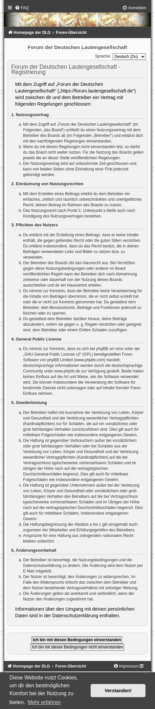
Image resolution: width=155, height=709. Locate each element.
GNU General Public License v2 (52, 354)
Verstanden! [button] (118, 690)
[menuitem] (22, 8)
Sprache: (103, 56)
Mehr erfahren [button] (44, 702)
